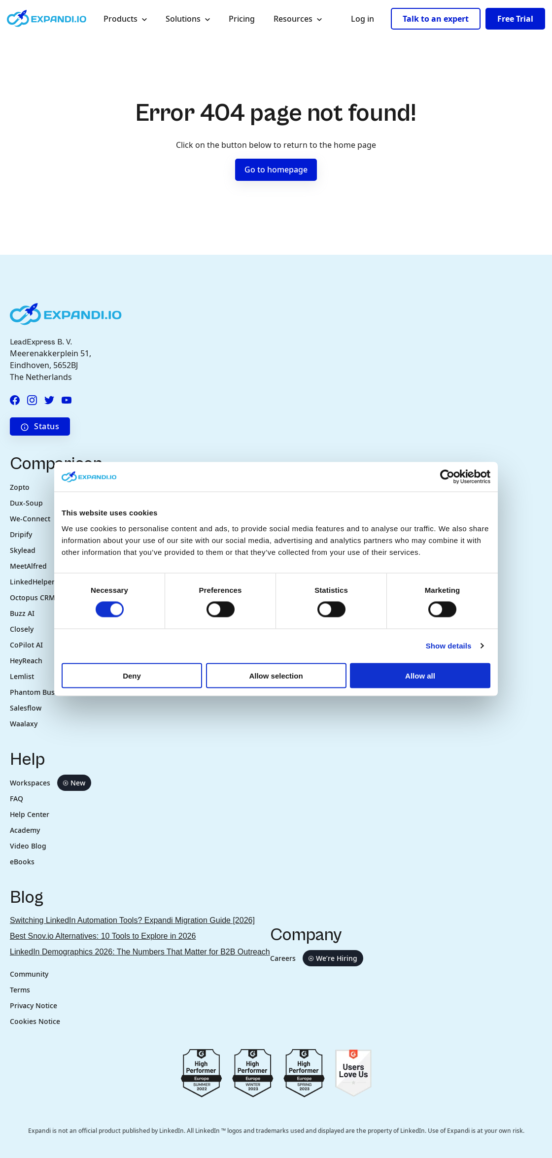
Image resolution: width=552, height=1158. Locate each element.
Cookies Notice (35, 1021)
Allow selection (276, 675)
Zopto (20, 487)
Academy (25, 830)
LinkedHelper (32, 581)
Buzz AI (23, 613)
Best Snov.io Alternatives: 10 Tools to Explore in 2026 (103, 936)
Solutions (191, 18)
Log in (362, 18)
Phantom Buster (37, 692)
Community (29, 974)
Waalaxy (23, 723)
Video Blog (28, 846)
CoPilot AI (26, 644)
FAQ (16, 798)
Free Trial (515, 18)
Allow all (420, 675)
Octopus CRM (32, 597)
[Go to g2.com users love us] (353, 1072)
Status (40, 426)
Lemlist (22, 676)
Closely (22, 629)
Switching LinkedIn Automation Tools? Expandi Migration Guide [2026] (132, 920)
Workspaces (50, 782)
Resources (301, 18)
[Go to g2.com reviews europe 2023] (253, 1072)
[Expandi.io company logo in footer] (66, 313)
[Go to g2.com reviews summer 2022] (201, 1072)
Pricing (242, 18)
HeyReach (26, 660)
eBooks (22, 861)
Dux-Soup (26, 503)
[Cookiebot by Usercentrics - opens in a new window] (447, 477)
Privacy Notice (33, 1005)
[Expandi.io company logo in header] (46, 18)
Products (129, 18)
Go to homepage (276, 169)
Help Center (29, 814)
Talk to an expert (436, 18)
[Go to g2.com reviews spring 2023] (304, 1072)
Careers (316, 958)
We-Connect (30, 518)
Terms (20, 989)
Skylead (22, 550)
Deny (132, 675)
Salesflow (25, 708)
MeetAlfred (28, 566)
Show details (449, 646)
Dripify (21, 534)
